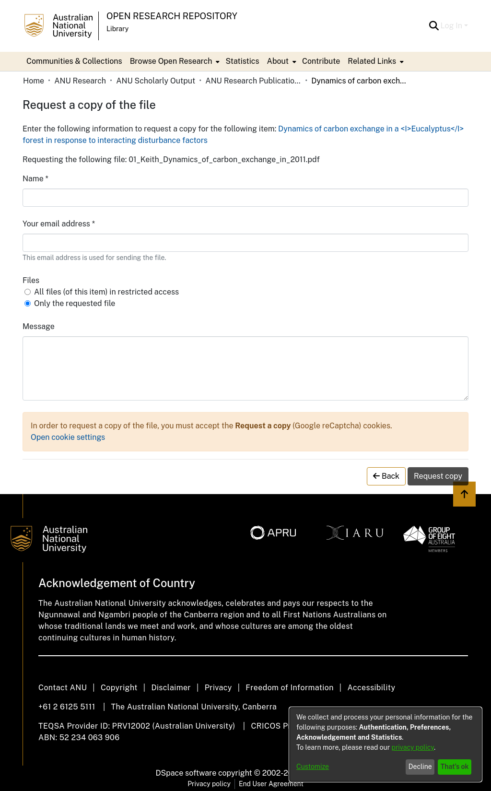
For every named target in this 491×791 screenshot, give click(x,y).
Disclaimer (171, 687)
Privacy (218, 687)
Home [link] (33, 80)
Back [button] (386, 476)
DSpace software (186, 773)
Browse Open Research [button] (171, 61)
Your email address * (59, 223)
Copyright (119, 687)
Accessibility (371, 687)
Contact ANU (62, 687)
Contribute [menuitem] (321, 61)
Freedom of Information (289, 687)
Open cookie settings (68, 437)
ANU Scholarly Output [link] (155, 80)
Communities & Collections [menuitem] (74, 61)
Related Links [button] (372, 61)
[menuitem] (174, 61)
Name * (35, 178)
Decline (420, 766)
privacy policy (413, 747)
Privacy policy (209, 784)
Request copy (438, 476)
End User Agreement (271, 784)
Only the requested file (74, 303)
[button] (434, 26)
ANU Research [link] (80, 80)
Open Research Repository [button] (171, 16)
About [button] (278, 61)
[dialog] (385, 744)
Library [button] (117, 29)
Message (39, 326)
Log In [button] (452, 25)
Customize (312, 766)
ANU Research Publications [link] (253, 80)
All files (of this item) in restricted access (106, 291)
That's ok (455, 766)
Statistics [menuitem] (242, 61)
